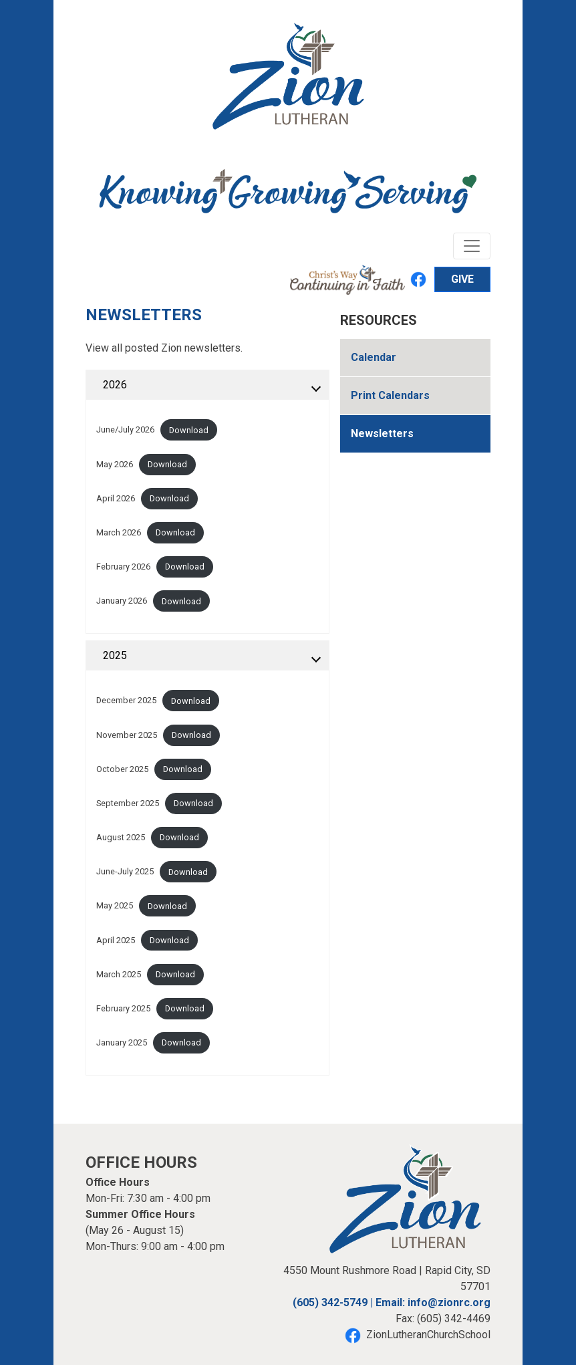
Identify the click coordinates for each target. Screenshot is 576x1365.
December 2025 (126, 701)
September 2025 (127, 803)
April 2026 (115, 498)
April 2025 (115, 940)
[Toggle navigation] (471, 246)
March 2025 (118, 974)
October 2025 (122, 769)
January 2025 (121, 1042)
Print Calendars (390, 395)
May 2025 (114, 906)
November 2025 (126, 735)
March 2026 (118, 532)
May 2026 (114, 464)
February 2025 (123, 1008)
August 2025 (120, 837)
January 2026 (121, 601)
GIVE (462, 279)
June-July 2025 (125, 872)
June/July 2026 (125, 430)
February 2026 (123, 567)
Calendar (373, 357)
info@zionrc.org (449, 1302)
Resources (378, 320)
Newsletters (382, 433)
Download (188, 430)
